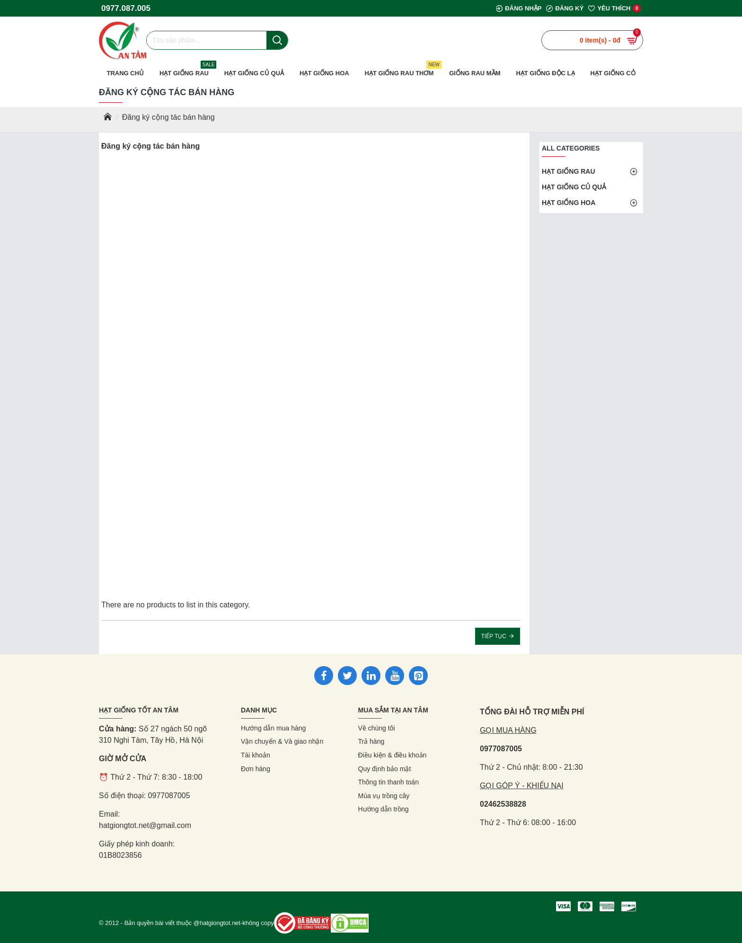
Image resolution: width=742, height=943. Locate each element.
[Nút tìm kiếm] (277, 40)
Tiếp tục (493, 636)
